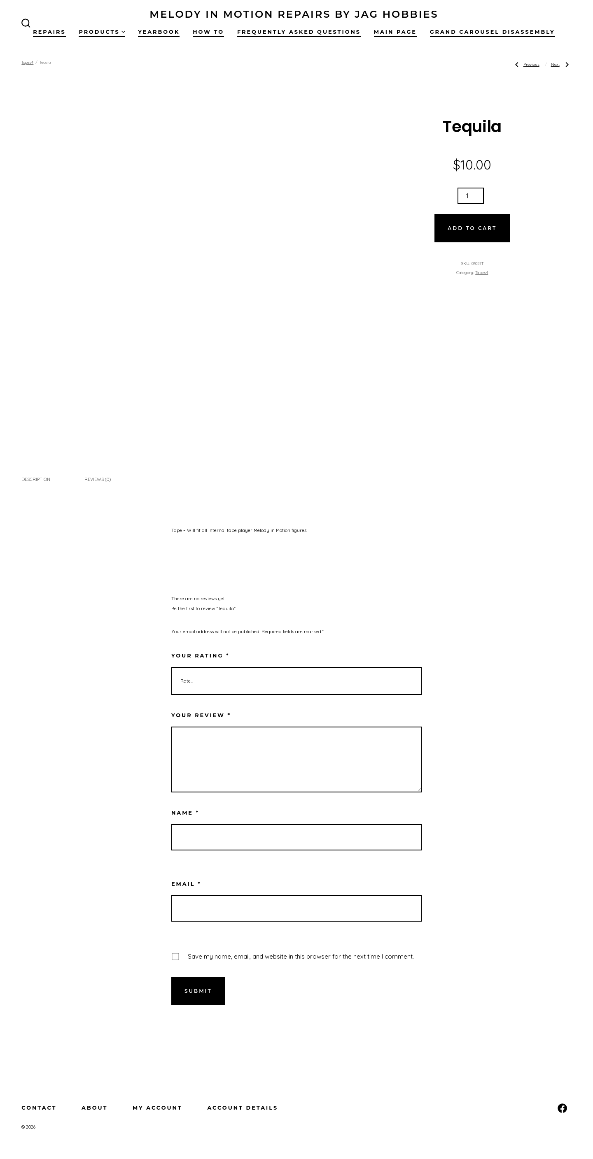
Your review (201, 715)
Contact (38, 1108)
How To (208, 32)
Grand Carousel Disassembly (492, 32)
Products (102, 32)
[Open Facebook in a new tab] (562, 1108)
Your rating (200, 656)
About (94, 1108)
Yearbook (159, 32)
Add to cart (472, 228)
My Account (157, 1108)
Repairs (49, 32)
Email (186, 884)
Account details (242, 1108)
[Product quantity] (471, 196)
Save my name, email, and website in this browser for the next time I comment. (301, 956)
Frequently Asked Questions (299, 32)
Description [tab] (35, 479)
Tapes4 (27, 62)
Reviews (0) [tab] (97, 479)
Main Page (395, 32)
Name (185, 813)
